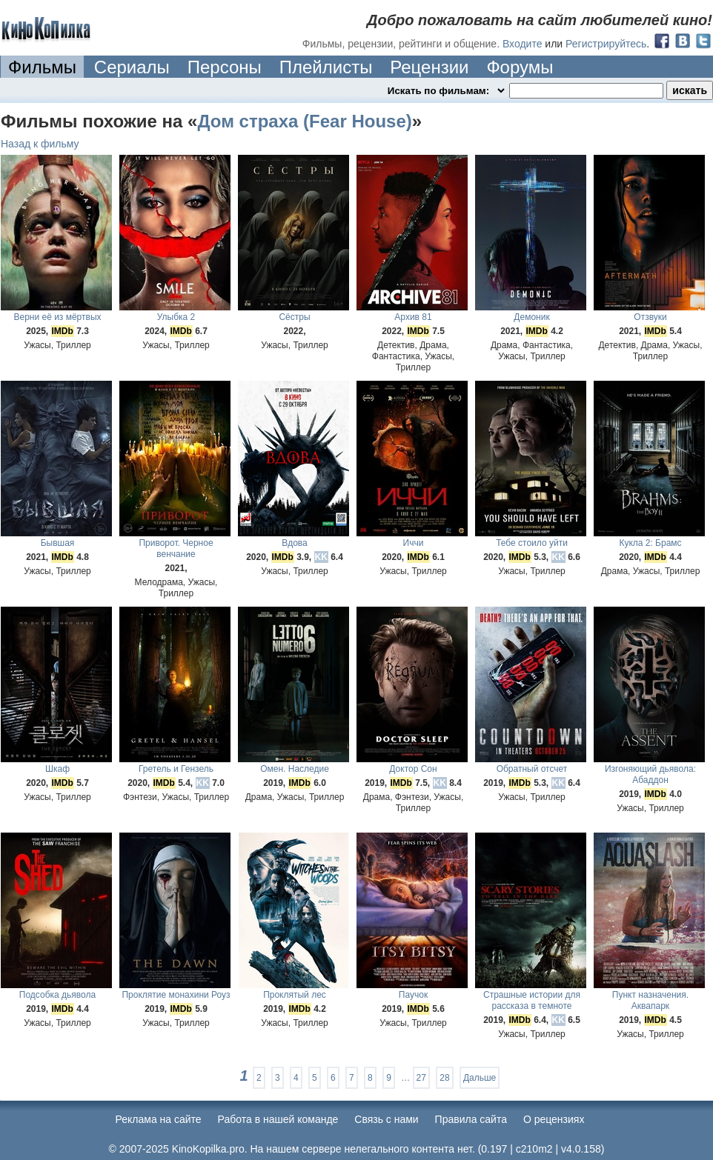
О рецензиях (554, 1119)
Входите (523, 44)
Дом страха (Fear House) (304, 121)
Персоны (225, 67)
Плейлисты (326, 67)
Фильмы (42, 67)
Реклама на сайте (159, 1119)
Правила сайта (471, 1119)
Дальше (479, 1078)
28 (444, 1078)
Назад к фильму (40, 144)
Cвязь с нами (386, 1119)
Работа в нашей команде (278, 1119)
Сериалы (132, 67)
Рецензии (429, 67)
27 (421, 1078)
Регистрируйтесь (606, 44)
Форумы (519, 67)
